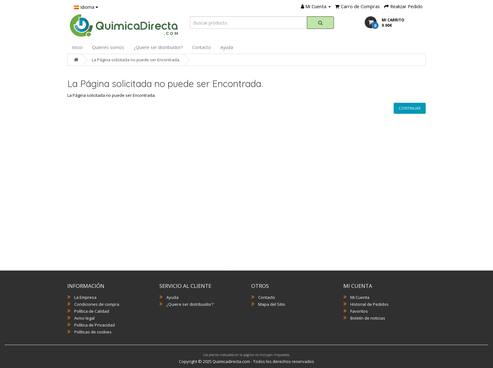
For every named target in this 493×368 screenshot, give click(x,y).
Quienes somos (108, 47)
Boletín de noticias (367, 318)
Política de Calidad (91, 311)
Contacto (201, 47)
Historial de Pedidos (369, 304)
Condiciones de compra (96, 304)
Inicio (77, 47)
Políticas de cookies (93, 332)
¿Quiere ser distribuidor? (158, 47)
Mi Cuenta (359, 297)
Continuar (410, 108)
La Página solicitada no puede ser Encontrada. (136, 60)
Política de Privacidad (94, 325)
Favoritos (359, 311)
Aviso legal (84, 318)
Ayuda (226, 47)
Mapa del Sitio (271, 304)
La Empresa (85, 297)
